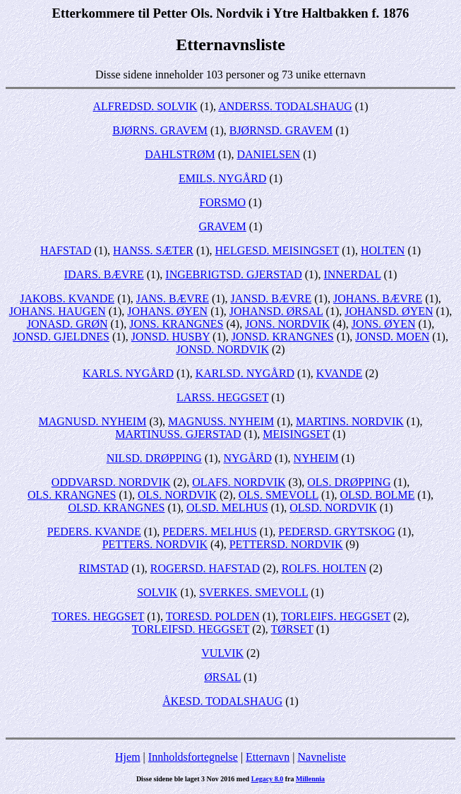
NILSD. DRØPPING (154, 458)
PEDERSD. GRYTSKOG (336, 532)
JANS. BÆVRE (172, 298)
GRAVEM (222, 226)
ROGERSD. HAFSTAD (205, 568)
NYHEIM (316, 458)
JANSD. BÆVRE (271, 298)
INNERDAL (352, 274)
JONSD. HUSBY (170, 337)
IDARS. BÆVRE (104, 274)
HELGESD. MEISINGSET (277, 250)
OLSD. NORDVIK (333, 508)
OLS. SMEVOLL (278, 495)
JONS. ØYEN (384, 324)
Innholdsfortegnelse (193, 757)
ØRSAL (222, 677)
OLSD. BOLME (377, 495)
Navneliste (322, 757)
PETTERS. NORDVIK (155, 544)
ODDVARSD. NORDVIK (111, 482)
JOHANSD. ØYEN (389, 311)
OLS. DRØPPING (348, 482)
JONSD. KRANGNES (283, 337)
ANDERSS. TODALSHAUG (285, 106)
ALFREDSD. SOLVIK (145, 106)
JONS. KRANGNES (176, 324)
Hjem (127, 757)
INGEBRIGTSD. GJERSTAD (233, 274)
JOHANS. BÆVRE (377, 298)
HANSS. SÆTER (153, 250)
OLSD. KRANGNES (116, 508)
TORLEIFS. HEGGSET (335, 616)
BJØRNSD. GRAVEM (281, 130)
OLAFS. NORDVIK (238, 482)
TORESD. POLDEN (213, 616)
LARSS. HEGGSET (222, 397)
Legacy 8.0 (267, 779)
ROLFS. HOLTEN (324, 568)
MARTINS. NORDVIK (350, 421)
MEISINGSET (296, 434)
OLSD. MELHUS (227, 508)
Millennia (310, 779)
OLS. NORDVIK (177, 495)
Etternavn (267, 757)
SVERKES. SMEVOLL (253, 592)
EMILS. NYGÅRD (222, 178)
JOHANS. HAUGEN (57, 311)
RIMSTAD (103, 568)
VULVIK (222, 653)
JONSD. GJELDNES (61, 337)
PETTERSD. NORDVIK (286, 544)
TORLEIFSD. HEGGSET (191, 629)
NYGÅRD (248, 458)
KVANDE (339, 373)
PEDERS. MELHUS (209, 532)
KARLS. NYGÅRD (128, 373)
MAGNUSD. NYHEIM (93, 421)
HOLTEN (383, 250)
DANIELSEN (268, 154)
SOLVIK (157, 592)
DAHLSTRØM (180, 154)
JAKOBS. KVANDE (67, 298)
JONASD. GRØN (67, 324)
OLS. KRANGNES (72, 495)
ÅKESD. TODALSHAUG (222, 701)
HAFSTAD (66, 250)
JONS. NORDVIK (287, 324)
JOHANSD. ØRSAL (276, 311)
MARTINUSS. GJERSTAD (178, 434)
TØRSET (292, 629)
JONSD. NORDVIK (222, 349)
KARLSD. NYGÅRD (245, 373)
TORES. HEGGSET (98, 616)
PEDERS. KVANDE (94, 532)
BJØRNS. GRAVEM (160, 130)
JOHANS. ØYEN (167, 311)
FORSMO (222, 202)
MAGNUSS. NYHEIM (221, 421)
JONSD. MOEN (392, 337)
